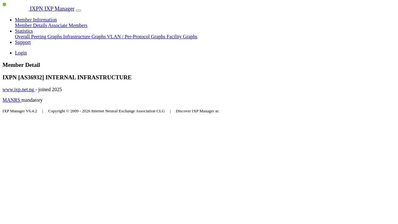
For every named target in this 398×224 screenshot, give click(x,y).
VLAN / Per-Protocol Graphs (137, 36)
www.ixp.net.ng (18, 89)
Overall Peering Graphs (39, 36)
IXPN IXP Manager (38, 9)
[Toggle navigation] (78, 11)
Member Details (31, 25)
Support (23, 42)
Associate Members (68, 25)
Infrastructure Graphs (85, 36)
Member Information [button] (36, 19)
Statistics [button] (24, 31)
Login (21, 52)
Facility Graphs (182, 36)
